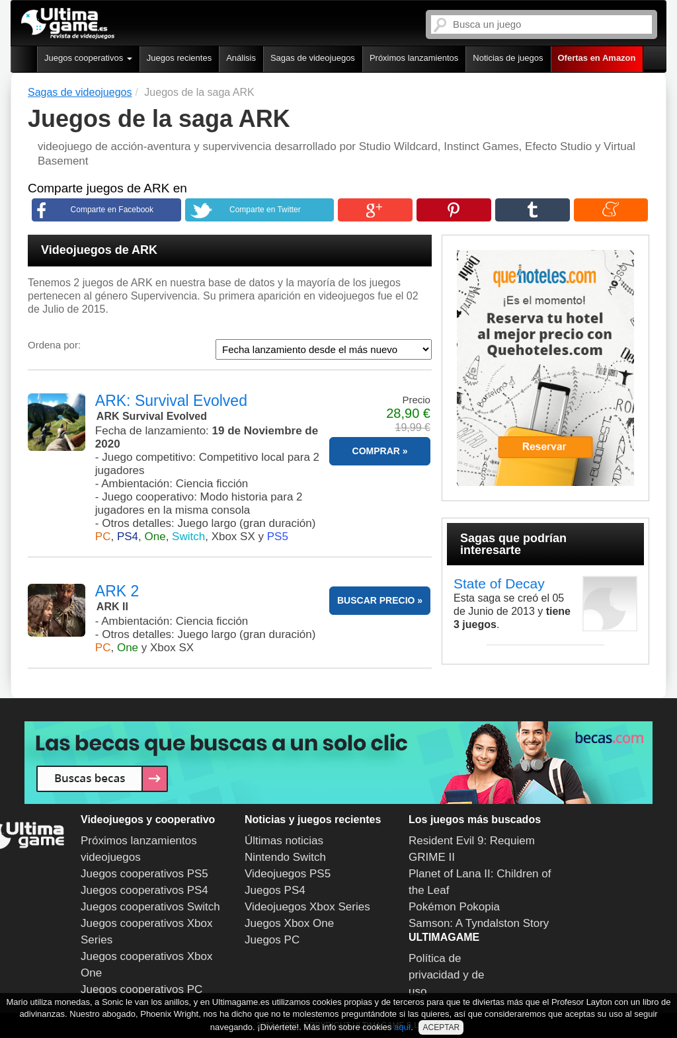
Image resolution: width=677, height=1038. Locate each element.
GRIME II (432, 857)
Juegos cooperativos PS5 (144, 873)
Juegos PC (272, 940)
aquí (402, 1027)
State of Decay (499, 583)
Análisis (241, 58)
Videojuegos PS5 (288, 873)
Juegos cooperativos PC (141, 989)
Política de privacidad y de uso (446, 975)
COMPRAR (376, 451)
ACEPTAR (440, 1027)
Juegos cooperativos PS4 (144, 890)
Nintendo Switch (285, 857)
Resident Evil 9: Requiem (472, 840)
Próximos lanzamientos (414, 58)
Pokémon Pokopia (454, 906)
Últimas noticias (284, 840)
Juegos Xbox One (289, 923)
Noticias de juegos (508, 58)
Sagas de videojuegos (312, 58)
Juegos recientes (179, 58)
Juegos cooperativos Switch (150, 906)
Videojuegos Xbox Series (307, 906)
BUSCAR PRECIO (376, 600)
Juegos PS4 (275, 890)
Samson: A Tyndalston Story (479, 923)
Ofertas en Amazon (597, 58)
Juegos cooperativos (88, 58)
